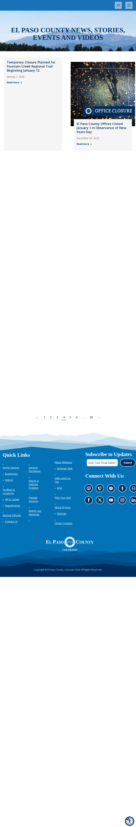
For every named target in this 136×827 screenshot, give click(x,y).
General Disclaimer (35, 469)
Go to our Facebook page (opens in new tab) (89, 501)
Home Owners (11, 467)
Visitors (9, 480)
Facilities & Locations (9, 491)
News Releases (63, 462)
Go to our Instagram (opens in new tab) (123, 501)
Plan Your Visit (63, 497)
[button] (118, 5)
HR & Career (12, 499)
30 (91, 417)
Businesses (11, 473)
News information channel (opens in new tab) (89, 489)
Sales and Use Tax (63, 480)
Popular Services (33, 499)
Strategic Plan (65, 468)
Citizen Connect (63, 523)
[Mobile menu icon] (128, 5)
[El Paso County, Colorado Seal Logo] (70, 544)
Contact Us (11, 521)
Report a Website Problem (34, 484)
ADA (59, 488)
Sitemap (61, 513)
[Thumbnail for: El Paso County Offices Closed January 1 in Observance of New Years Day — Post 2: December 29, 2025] (103, 94)
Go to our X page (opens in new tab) (101, 501)
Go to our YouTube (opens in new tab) (112, 501)
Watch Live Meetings (35, 512)
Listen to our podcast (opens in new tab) (123, 489)
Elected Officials (12, 515)
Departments (12, 505)
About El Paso (63, 507)
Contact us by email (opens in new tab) (112, 489)
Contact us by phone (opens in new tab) (101, 489)
